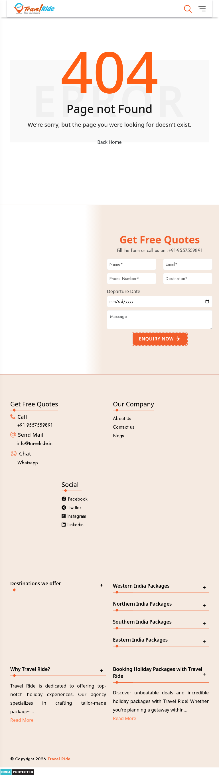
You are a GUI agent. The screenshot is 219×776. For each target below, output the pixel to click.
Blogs (118, 435)
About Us (122, 418)
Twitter (71, 507)
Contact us (123, 427)
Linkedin (73, 524)
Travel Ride (59, 759)
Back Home (109, 142)
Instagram (74, 516)
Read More (21, 720)
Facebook (75, 499)
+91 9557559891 (35, 425)
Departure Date (123, 291)
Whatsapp (27, 462)
